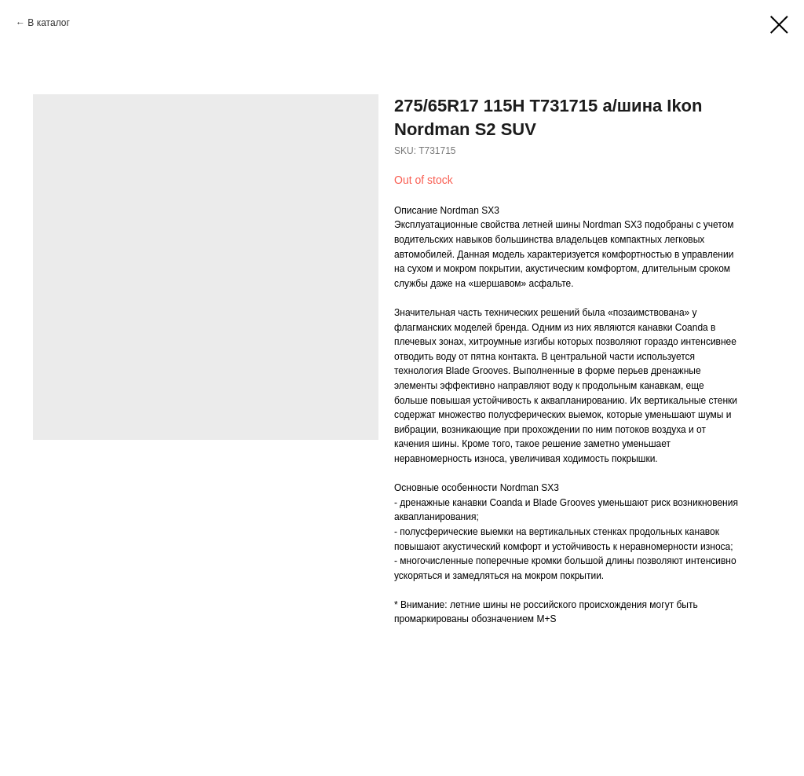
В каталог (48, 22)
